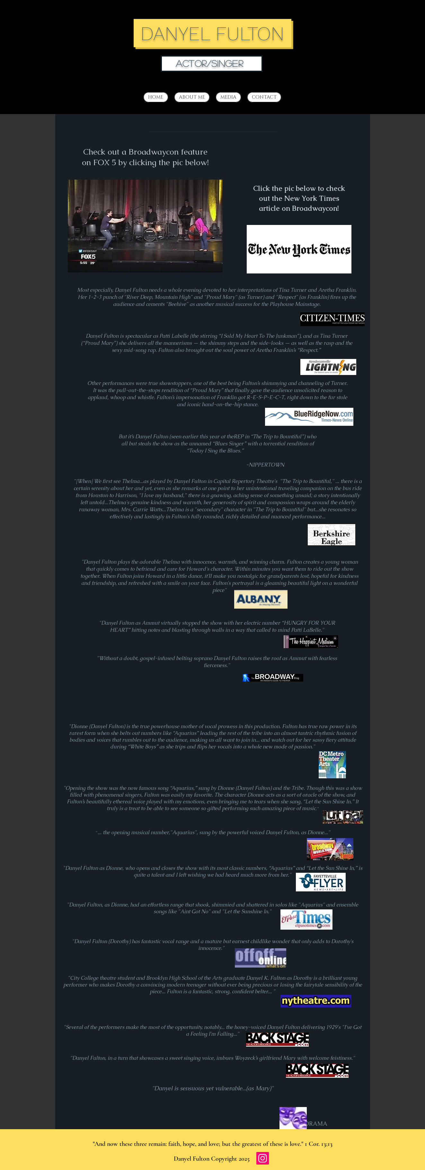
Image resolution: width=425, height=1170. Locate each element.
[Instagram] (262, 1158)
